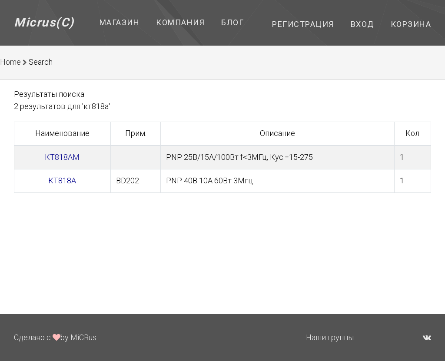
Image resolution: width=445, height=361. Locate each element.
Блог (232, 22)
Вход (362, 24)
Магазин (120, 22)
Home (10, 61)
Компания (180, 22)
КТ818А (62, 180)
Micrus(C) (44, 22)
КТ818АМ (62, 157)
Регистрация (303, 24)
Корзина (411, 24)
